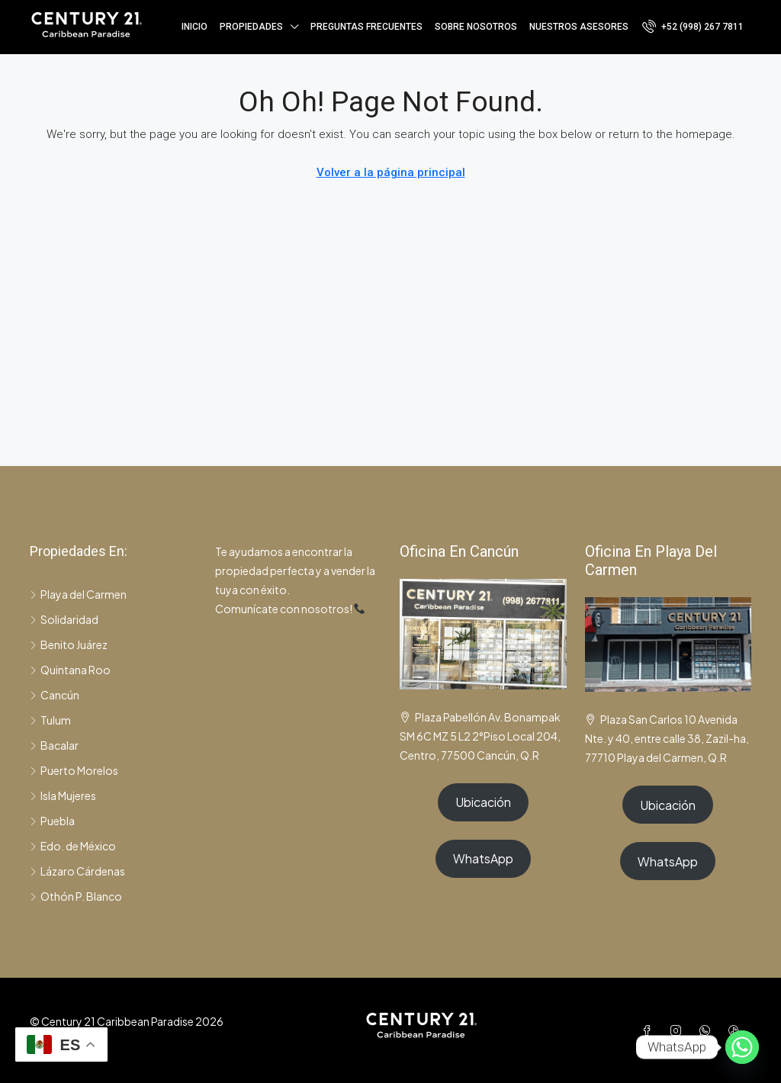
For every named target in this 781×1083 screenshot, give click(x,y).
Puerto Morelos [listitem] (74, 770)
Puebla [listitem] (52, 821)
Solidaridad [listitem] (64, 619)
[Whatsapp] (742, 1047)
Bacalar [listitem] (54, 745)
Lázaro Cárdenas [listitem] (77, 871)
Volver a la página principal (391, 172)
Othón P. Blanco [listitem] (76, 896)
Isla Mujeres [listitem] (63, 795)
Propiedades (251, 26)
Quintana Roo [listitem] (70, 669)
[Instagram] (678, 1030)
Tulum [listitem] (50, 720)
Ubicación (483, 802)
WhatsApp (483, 858)
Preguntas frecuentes (366, 26)
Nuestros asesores (578, 26)
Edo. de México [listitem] (73, 846)
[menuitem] (693, 27)
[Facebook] (649, 1030)
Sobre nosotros (476, 26)
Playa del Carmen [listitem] (78, 594)
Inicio (194, 26)
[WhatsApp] (707, 1030)
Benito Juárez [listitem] (69, 644)
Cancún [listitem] (54, 695)
